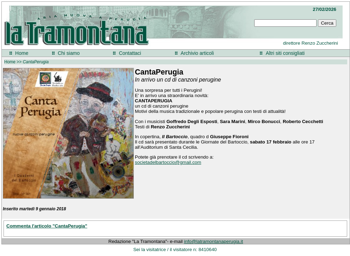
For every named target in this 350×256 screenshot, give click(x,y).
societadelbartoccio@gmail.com (168, 162)
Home (21, 53)
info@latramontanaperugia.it (213, 241)
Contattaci (130, 53)
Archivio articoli (197, 53)
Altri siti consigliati (285, 53)
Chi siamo (69, 53)
